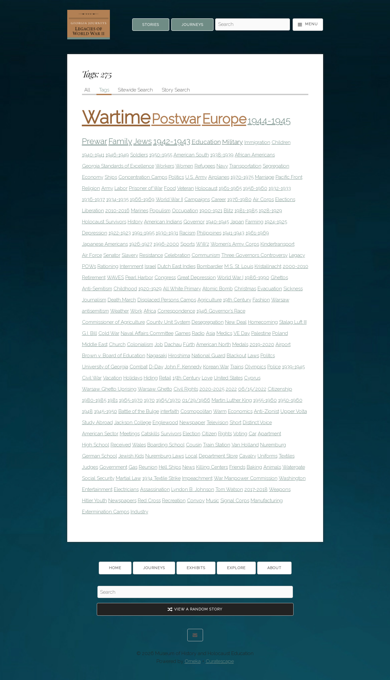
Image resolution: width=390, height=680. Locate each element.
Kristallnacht (268, 266)
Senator (111, 255)
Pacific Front (289, 177)
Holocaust (206, 188)
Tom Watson (229, 489)
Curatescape (220, 661)
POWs (89, 266)
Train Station (216, 445)
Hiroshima (179, 356)
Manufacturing (267, 501)
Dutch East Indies (176, 266)
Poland (280, 333)
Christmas (245, 289)
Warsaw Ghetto (155, 389)
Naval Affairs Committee (147, 333)
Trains (236, 367)
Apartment (269, 434)
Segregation (276, 166)
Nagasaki (157, 356)
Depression (94, 233)
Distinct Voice (257, 422)
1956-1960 (255, 188)
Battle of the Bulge (138, 411)
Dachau (173, 344)
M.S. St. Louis (238, 266)
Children (281, 142)
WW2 (202, 244)
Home (115, 568)
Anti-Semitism (97, 289)
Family (120, 141)
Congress (165, 277)
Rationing (107, 266)
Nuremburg (273, 445)
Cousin (194, 445)
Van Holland (245, 445)
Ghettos (279, 277)
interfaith (169, 411)
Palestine (261, 333)
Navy (222, 166)
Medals (240, 344)
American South (191, 155)
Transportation (245, 166)
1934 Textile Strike (161, 478)
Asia (210, 333)
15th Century (186, 378)
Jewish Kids (131, 456)
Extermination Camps (105, 512)
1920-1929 (150, 289)
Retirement (94, 277)
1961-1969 (257, 233)
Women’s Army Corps (235, 244)
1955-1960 (265, 400)
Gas (133, 467)
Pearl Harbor (139, 277)
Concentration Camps (142, 177)
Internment (131, 266)
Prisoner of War (146, 188)
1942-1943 (171, 141)
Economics (240, 411)
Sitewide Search (135, 90)
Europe (224, 119)
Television (217, 422)
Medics (224, 333)
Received (121, 445)
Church (117, 344)
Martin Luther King (232, 400)
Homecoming (263, 322)
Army (107, 188)
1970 (149, 400)
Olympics (255, 367)
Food (170, 188)
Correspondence (176, 311)
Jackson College (132, 422)
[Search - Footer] (195, 592)
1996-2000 (166, 244)
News (188, 467)
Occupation (185, 211)
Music (212, 501)
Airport (283, 344)
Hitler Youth (94, 501)
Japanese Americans (105, 244)
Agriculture (209, 300)
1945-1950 (105, 411)
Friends (237, 467)
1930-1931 (167, 233)
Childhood (125, 289)
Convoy (196, 501)
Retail (165, 378)
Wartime (116, 117)
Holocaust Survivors (104, 222)
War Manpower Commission (245, 478)
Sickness (293, 289)
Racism (187, 233)
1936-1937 (93, 199)
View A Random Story (195, 609)
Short (235, 422)
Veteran (185, 188)
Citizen (209, 434)
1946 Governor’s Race (220, 311)
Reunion (148, 467)
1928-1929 (270, 211)
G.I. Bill (89, 333)
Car (253, 434)
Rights (225, 434)
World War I (230, 277)
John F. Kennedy (183, 367)
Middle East (95, 344)
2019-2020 (262, 344)
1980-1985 (94, 400)
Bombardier (210, 266)
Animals (272, 467)
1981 (113, 400)
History (135, 222)
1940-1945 (217, 222)
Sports (187, 244)
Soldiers (139, 155)
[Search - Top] (252, 24)
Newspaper (192, 422)
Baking (254, 467)
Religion (91, 188)
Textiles (287, 456)
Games (183, 333)
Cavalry (247, 456)
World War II (169, 199)
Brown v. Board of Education (113, 356)
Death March (122, 300)
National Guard (208, 356)
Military (232, 142)
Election (191, 434)
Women (184, 166)
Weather (119, 311)
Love (207, 378)
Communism (206, 255)
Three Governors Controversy (254, 255)
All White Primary (182, 289)
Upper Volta (293, 411)
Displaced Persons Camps (166, 300)
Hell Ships (170, 467)
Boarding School (166, 445)
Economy (92, 177)
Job (158, 344)
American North (213, 344)
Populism (160, 211)
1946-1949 (117, 155)
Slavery (130, 255)
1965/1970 (168, 400)
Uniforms (267, 456)
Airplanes (218, 177)
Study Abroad (97, 422)
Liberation (93, 211)
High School (95, 445)
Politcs (267, 356)
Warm (220, 411)
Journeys (192, 25)
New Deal (236, 322)
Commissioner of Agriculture (113, 322)
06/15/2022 (252, 389)
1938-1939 (222, 155)
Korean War (216, 367)
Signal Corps (234, 501)
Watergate (293, 467)
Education (206, 142)
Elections (285, 199)
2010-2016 (117, 211)
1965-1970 (131, 400)
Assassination (155, 489)
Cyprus (252, 378)
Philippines (209, 233)
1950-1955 (160, 155)
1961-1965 (230, 188)
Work (136, 311)
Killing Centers (212, 467)
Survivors (171, 434)
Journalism (94, 300)
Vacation (112, 378)
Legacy (297, 255)
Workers (164, 166)
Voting (240, 434)
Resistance (151, 255)
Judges (90, 467)
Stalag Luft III (293, 322)
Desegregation (208, 322)
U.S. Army (196, 177)
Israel (150, 266)
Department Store (218, 456)
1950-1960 (290, 400)
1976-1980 (239, 199)
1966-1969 (142, 199)
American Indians (163, 222)
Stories (150, 25)
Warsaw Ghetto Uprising (109, 389)
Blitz (228, 211)
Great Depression (196, 277)
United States (228, 378)
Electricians (126, 489)
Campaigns (197, 199)
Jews (142, 141)
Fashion (261, 300)
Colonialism (140, 344)
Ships (111, 177)
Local (191, 456)
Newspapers (122, 501)
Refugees (205, 166)
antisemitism (95, 311)
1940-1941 (93, 155)
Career (218, 199)
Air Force (92, 255)
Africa (150, 311)
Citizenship (280, 389)
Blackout (236, 356)
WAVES (115, 277)
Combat (139, 367)
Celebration (177, 255)
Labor (121, 188)
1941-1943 (233, 233)
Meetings (130, 434)
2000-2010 (295, 266)
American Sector (100, 434)
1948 (87, 411)
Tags (104, 90)
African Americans (255, 155)
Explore (236, 568)
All (87, 90)
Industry (139, 512)
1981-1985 (246, 211)
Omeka (193, 661)
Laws (253, 356)
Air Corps (263, 199)
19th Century (237, 300)
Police (274, 367)
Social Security (98, 478)
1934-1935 (117, 199)
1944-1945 (269, 120)
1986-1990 (257, 277)
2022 (231, 389)
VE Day (242, 333)
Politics (176, 177)
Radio (198, 333)
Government (113, 467)
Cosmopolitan (196, 411)
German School (99, 456)
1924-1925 (276, 222)
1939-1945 (293, 367)
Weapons (280, 489)
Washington (292, 478)
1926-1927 (140, 244)
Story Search (176, 90)
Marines (139, 211)
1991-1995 (143, 233)
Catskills (150, 434)
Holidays (132, 378)
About (274, 568)
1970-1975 (242, 177)
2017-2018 (256, 489)
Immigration (257, 142)
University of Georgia (105, 367)
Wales (139, 445)
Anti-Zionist (266, 411)
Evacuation (269, 289)
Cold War (108, 333)
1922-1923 (120, 233)
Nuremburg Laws (164, 456)
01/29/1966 (196, 400)
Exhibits (196, 568)
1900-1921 (210, 211)
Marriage (264, 177)
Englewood (165, 422)
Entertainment (97, 489)
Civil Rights (186, 389)
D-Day (156, 367)
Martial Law (128, 478)
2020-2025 (211, 389)
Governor (194, 222)
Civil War (92, 378)
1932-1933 (280, 188)
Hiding (151, 378)
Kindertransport (277, 244)
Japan (237, 222)
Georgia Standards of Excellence (118, 166)
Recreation (174, 501)
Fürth (189, 344)
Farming (254, 222)
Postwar (176, 119)
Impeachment (197, 478)
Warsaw (280, 300)
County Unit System (168, 322)
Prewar (94, 141)
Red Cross (149, 501)
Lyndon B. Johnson (192, 489)
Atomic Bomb (217, 289)
